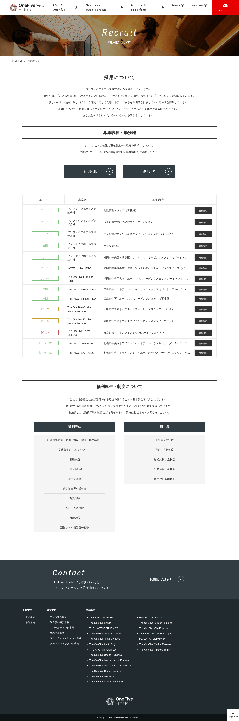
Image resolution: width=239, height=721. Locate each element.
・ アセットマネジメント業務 (63, 643)
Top (38, 5)
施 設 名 (149, 171)
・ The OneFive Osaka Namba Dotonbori (108, 665)
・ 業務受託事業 (55, 633)
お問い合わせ (160, 579)
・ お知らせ (28, 622)
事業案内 (51, 610)
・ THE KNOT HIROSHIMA (101, 649)
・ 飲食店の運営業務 (58, 622)
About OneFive (59, 7)
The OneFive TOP (18, 61)
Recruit (198, 5)
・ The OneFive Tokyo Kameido (103, 633)
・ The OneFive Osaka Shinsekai (104, 654)
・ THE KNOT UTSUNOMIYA (102, 628)
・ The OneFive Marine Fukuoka (154, 644)
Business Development (96, 7)
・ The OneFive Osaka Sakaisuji (104, 671)
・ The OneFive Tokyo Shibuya (103, 638)
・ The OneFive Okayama (100, 676)
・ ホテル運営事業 (57, 617)
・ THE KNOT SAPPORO (100, 617)
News (176, 5)
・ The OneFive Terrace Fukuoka (154, 623)
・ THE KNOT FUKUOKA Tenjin (153, 633)
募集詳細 (203, 211)
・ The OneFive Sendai (99, 623)
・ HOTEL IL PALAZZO (149, 617)
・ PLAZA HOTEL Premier (150, 638)
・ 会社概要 (28, 617)
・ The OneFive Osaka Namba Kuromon (108, 660)
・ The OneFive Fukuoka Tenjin (153, 649)
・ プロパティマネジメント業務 (64, 638)
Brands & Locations (139, 7)
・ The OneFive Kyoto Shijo (101, 644)
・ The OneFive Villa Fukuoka (152, 628)
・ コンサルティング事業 (60, 627)
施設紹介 (91, 610)
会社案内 (27, 610)
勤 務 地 (90, 171)
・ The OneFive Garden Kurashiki (104, 681)
